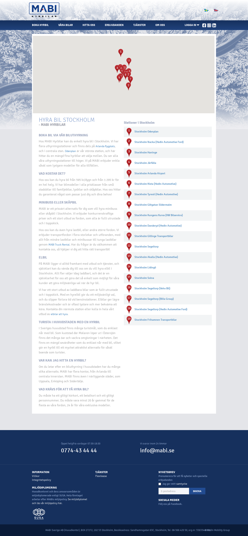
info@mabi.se (157, 450)
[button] (192, 25)
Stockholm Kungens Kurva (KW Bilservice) (158, 215)
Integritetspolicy (41, 479)
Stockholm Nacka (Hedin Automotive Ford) (159, 142)
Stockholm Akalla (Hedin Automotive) (156, 257)
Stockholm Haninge (145, 152)
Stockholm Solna (144, 278)
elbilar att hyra (59, 314)
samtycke (181, 483)
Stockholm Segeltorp (146, 246)
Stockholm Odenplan (146, 131)
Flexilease (101, 476)
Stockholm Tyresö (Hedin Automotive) (156, 194)
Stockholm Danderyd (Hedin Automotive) (158, 225)
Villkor (36, 476)
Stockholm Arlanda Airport (149, 173)
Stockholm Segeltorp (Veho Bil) (152, 288)
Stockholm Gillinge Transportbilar (153, 236)
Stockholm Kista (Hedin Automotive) (155, 184)
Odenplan (70, 151)
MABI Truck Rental (59, 244)
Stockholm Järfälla (145, 163)
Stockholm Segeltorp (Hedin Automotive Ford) (160, 309)
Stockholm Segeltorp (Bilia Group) (154, 299)
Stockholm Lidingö (145, 267)
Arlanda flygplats (105, 146)
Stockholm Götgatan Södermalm (153, 204)
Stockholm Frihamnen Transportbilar (155, 319)
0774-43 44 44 (79, 450)
